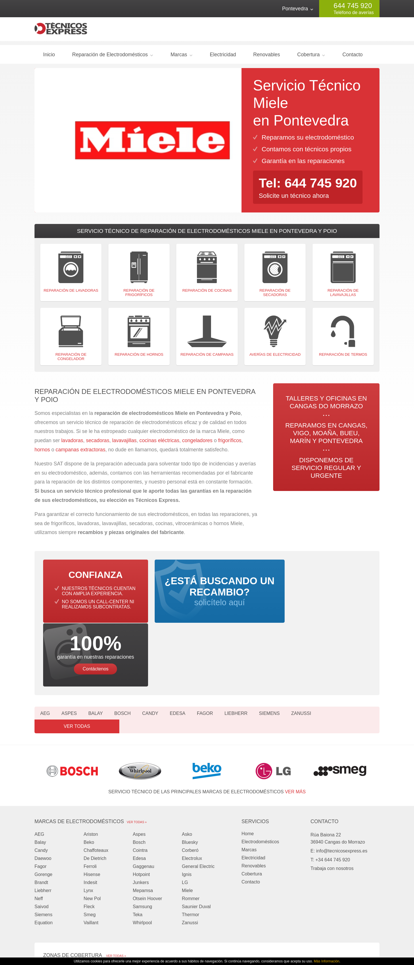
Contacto (352, 57)
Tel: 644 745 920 (310, 185)
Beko (89, 772)
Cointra (140, 780)
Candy (150, 656)
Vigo (110, 898)
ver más (295, 721)
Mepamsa (143, 820)
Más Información (327, 961)
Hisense (92, 804)
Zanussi (301, 656)
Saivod (41, 836)
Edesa (177, 656)
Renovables (266, 57)
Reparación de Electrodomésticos (110, 57)
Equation (43, 852)
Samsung (142, 836)
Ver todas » (137, 752)
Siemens (269, 656)
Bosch (122, 656)
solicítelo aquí (207, 599)
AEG (45, 656)
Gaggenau (143, 796)
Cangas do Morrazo (63, 898)
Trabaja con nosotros (332, 798)
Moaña (175, 898)
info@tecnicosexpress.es (341, 780)
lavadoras (72, 443)
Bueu (236, 898)
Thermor (190, 844)
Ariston (91, 764)
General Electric (198, 796)
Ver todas (353, 656)
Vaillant (91, 852)
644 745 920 (353, 5)
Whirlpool (142, 852)
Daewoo (42, 788)
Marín (49, 906)
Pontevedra (295, 8)
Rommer (190, 828)
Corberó (190, 780)
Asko (187, 764)
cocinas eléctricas (159, 443)
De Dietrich (95, 788)
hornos (42, 452)
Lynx (88, 820)
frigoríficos (229, 443)
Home (247, 763)
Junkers (141, 812)
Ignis (186, 804)
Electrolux (192, 788)
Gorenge (43, 804)
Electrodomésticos (260, 771)
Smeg (90, 844)
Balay (95, 656)
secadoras (97, 443)
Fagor (205, 656)
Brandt (41, 812)
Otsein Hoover (147, 828)
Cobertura (308, 57)
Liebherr (236, 656)
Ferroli (90, 796)
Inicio (49, 57)
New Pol (92, 828)
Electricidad (223, 57)
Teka (138, 844)
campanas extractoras (80, 452)
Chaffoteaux (96, 780)
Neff (38, 828)
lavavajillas (124, 443)
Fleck (89, 836)
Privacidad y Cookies (292, 941)
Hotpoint (141, 804)
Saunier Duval (196, 836)
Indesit (90, 812)
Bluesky (190, 772)
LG (185, 812)
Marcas (178, 57)
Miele (187, 820)
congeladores (198, 443)
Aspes (69, 656)
